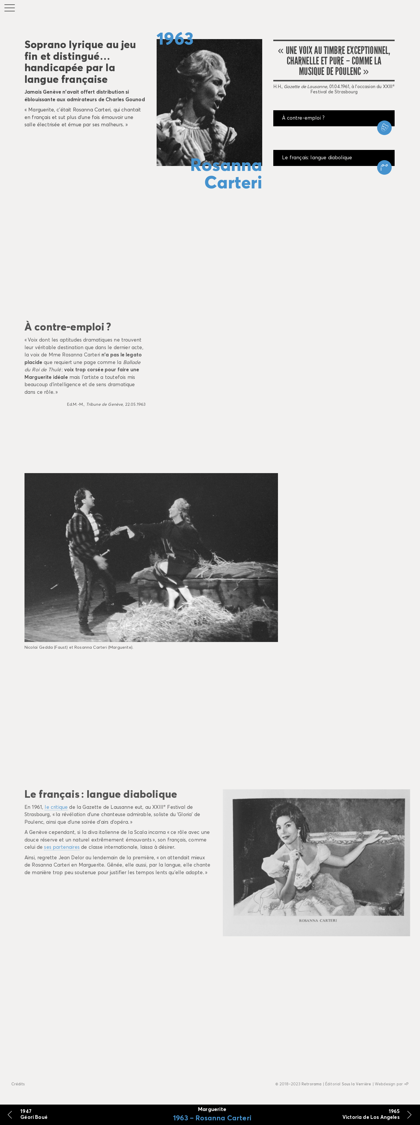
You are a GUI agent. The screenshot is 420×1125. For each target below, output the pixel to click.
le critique (56, 807)
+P (406, 1084)
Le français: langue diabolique (317, 157)
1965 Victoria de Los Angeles (371, 1114)
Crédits (17, 1084)
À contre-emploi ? (303, 118)
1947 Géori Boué (34, 1114)
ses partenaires (62, 847)
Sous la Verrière (356, 1084)
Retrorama (312, 1084)
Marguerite (212, 1109)
